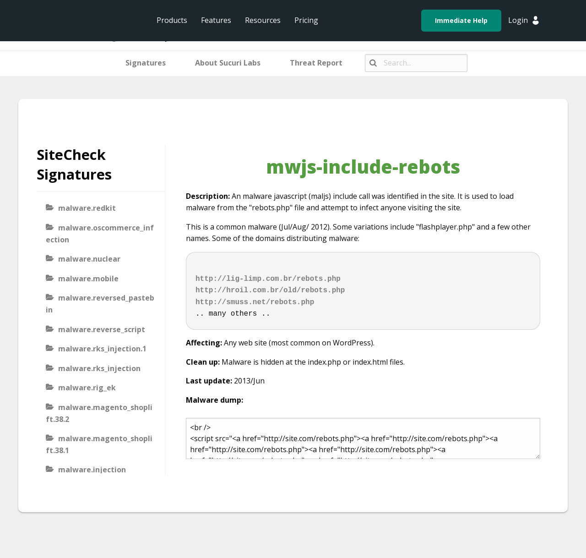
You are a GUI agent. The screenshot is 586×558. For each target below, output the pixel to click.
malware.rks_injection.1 (102, 349)
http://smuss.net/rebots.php (254, 302)
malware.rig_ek (87, 388)
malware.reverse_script (101, 329)
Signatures (145, 63)
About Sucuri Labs (227, 63)
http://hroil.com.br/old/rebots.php (270, 290)
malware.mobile (88, 279)
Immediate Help (461, 20)
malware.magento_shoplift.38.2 (99, 413)
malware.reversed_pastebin (100, 304)
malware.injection (92, 470)
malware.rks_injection (99, 368)
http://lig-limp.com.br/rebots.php (268, 279)
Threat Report (316, 63)
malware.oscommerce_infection (100, 234)
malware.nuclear (89, 259)
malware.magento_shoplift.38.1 (99, 444)
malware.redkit (87, 208)
